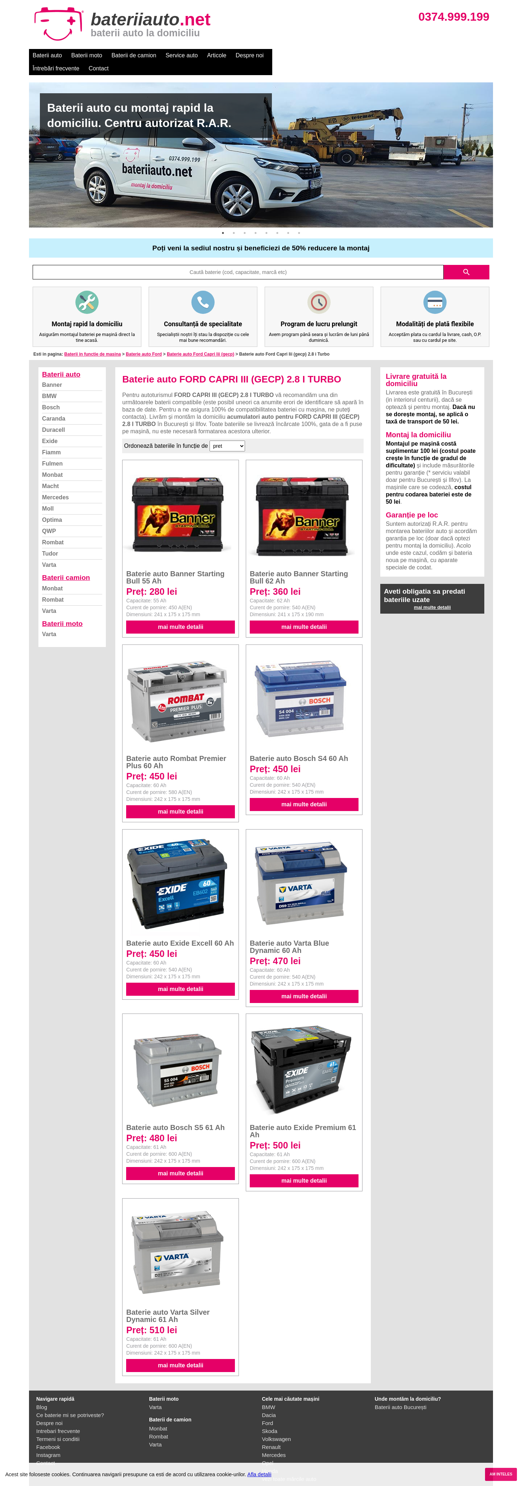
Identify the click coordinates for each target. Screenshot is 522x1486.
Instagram (48, 1442)
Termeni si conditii (57, 1426)
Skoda (270, 1418)
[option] (261, 141)
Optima (52, 507)
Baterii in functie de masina (92, 341)
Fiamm (51, 439)
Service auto (182, 55)
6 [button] (277, 220)
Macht (50, 473)
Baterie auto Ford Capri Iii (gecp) (200, 341)
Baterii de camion (133, 55)
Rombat (53, 529)
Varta (49, 552)
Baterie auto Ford (144, 341)
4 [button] (255, 220)
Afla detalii (259, 1474)
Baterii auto (47, 55)
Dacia (269, 1402)
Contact (337, 55)
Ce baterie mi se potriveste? (70, 1402)
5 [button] (266, 220)
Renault (271, 1434)
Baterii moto (86, 55)
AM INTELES (500, 1474)
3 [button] (244, 220)
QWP (49, 518)
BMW (49, 383)
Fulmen (52, 450)
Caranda (53, 405)
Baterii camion (66, 564)
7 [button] (288, 220)
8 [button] (299, 220)
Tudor (50, 540)
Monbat (52, 462)
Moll (48, 495)
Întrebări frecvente (294, 55)
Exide (50, 428)
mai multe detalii (180, 614)
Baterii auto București (401, 1394)
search (466, 259)
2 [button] (233, 220)
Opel (268, 1450)
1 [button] (223, 220)
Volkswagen (276, 1426)
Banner (52, 372)
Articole (216, 55)
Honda (270, 1458)
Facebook (48, 1434)
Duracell (53, 417)
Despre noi (250, 55)
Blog (41, 1394)
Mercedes (55, 484)
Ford (267, 1410)
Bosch (51, 394)
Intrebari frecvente (58, 1418)
